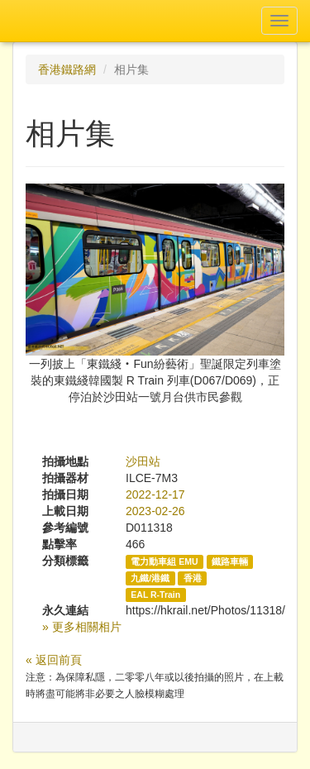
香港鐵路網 (67, 69)
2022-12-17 (155, 494)
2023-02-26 (155, 511)
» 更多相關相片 (82, 626)
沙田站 (143, 461)
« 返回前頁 (54, 659)
